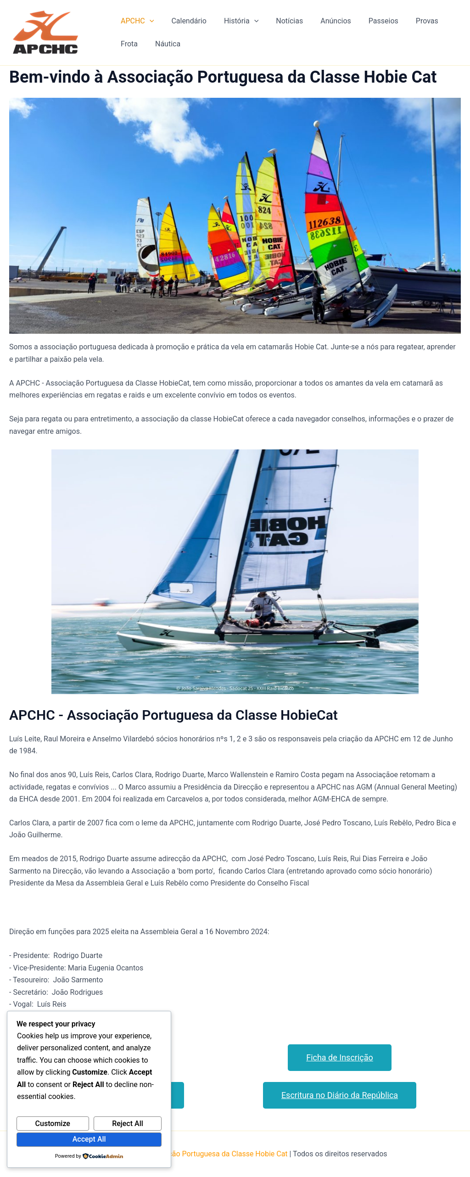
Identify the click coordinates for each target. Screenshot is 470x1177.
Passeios (368, 21)
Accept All (89, 1139)
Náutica (163, 43)
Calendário (184, 21)
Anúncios (323, 21)
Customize (52, 1123)
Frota (127, 43)
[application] (148, 21)
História (234, 21)
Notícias (279, 21)
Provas (409, 21)
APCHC (135, 21)
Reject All (127, 1123)
